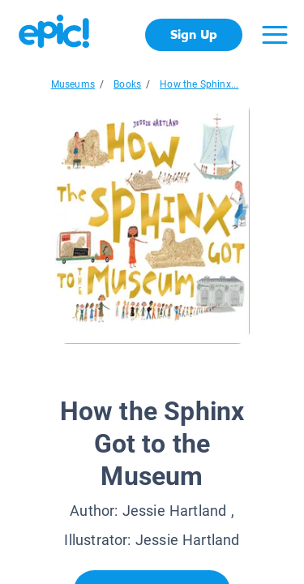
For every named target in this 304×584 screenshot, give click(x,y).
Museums (73, 84)
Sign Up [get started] (193, 34)
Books (127, 84)
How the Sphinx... (199, 84)
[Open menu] (274, 34)
